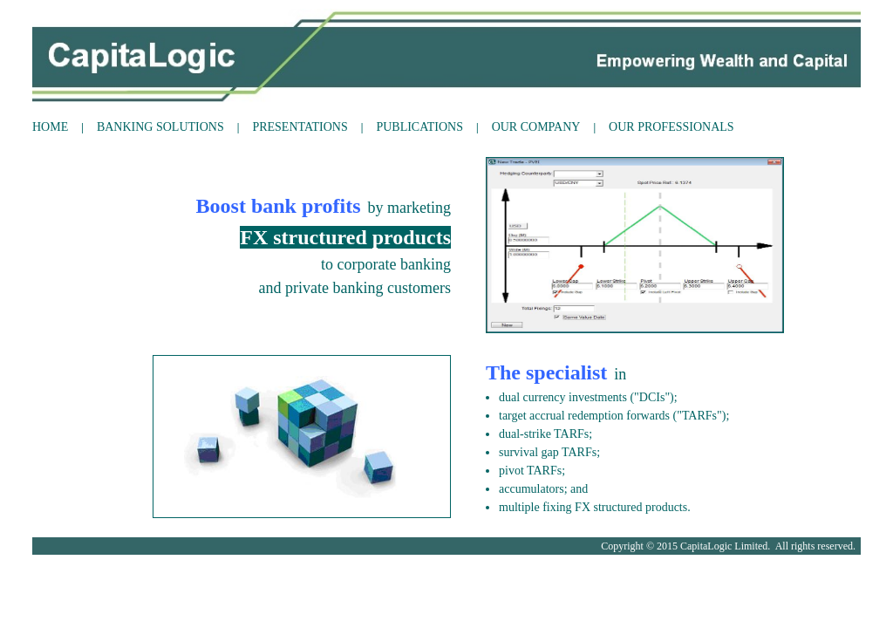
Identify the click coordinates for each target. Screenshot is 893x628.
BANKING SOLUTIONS (160, 126)
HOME (50, 126)
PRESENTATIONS (299, 126)
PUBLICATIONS (419, 126)
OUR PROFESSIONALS (671, 126)
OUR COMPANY (536, 126)
